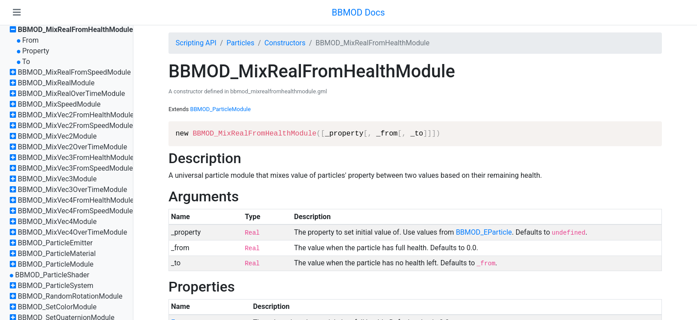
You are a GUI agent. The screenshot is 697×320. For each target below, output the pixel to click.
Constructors (284, 43)
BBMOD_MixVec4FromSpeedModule (75, 211)
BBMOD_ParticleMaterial (57, 253)
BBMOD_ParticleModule (55, 264)
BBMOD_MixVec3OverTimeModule (72, 189)
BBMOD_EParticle (484, 232)
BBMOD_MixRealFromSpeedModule (74, 72)
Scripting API (196, 43)
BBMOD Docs (358, 12)
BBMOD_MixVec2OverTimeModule (72, 147)
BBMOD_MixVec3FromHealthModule (76, 157)
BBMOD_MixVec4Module (57, 221)
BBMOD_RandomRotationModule (70, 296)
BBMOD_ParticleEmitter (55, 243)
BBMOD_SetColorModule (57, 307)
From (30, 40)
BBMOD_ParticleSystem (55, 285)
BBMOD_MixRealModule (56, 83)
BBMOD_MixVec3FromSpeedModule (75, 168)
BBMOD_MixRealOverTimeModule (71, 93)
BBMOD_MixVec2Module (57, 136)
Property (35, 51)
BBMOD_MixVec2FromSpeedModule (75, 125)
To (26, 61)
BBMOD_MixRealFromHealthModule (75, 29)
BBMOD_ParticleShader (52, 275)
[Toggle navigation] (17, 12)
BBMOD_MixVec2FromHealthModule (76, 115)
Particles (241, 43)
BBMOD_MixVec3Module (57, 179)
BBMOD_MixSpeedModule (59, 104)
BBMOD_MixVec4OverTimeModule (72, 232)
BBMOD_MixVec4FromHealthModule (76, 200)
